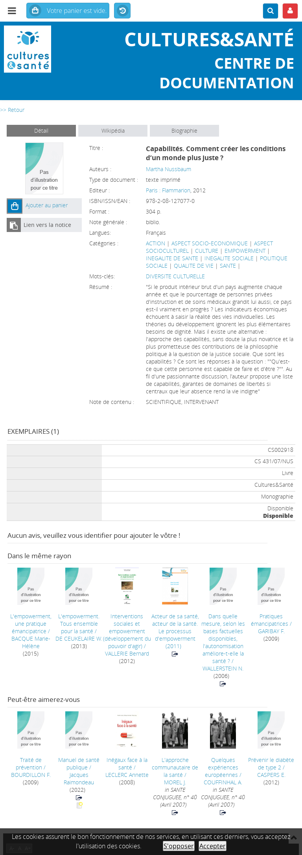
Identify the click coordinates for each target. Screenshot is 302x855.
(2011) (175, 631)
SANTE (228, 265)
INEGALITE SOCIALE (229, 258)
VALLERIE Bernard (127, 653)
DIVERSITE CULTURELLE (175, 276)
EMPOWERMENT (245, 250)
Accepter (212, 846)
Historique (122, 11)
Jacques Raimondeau (79, 778)
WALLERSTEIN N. (223, 668)
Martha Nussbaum (168, 169)
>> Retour (12, 109)
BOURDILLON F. (31, 774)
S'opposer (179, 846)
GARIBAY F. (271, 631)
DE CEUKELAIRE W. (78, 638)
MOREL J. (175, 782)
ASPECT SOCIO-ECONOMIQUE (209, 243)
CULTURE (206, 250)
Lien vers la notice (47, 224)
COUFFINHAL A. (223, 782)
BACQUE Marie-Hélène (30, 642)
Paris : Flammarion (168, 190)
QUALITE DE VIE (194, 265)
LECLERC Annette (127, 774)
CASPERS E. (271, 774)
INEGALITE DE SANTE (172, 258)
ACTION (155, 243)
